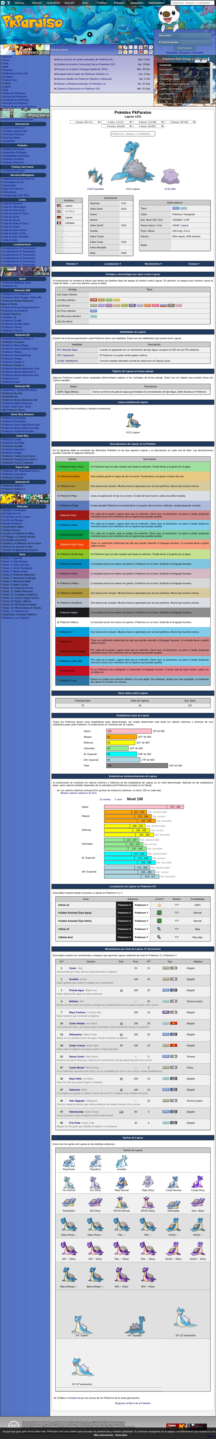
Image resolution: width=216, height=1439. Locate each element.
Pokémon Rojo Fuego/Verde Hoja (21, 424)
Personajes (166, 98)
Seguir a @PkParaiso (13, 39)
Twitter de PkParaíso (14, 93)
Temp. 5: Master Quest (15, 571)
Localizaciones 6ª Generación (19, 248)
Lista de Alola (10, 240)
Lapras (185, 225)
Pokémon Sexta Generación (18, 119)
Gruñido (74, 979)
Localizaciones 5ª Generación (19, 251)
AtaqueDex (137, 3)
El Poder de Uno (12, 513)
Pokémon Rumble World (16, 324)
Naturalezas (9, 192)
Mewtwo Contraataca (14, 510)
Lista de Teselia (11, 226)
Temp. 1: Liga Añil (12, 558)
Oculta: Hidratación (67, 360)
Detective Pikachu (13, 330)
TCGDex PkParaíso (14, 170)
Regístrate (171, 52)
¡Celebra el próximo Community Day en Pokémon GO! (85, 64)
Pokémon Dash (11, 381)
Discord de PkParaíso (15, 96)
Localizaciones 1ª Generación (19, 264)
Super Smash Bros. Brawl (17, 406)
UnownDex (9, 141)
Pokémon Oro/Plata (13, 442)
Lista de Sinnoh (11, 220)
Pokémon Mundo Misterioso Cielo (21, 368)
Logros (7, 86)
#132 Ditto (170, 187)
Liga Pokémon (167, 93)
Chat (5, 63)
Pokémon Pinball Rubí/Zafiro (18, 431)
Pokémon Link (11, 378)
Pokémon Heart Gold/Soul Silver (20, 348)
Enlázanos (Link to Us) (15, 73)
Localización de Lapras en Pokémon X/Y (133, 886)
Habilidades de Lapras (133, 332)
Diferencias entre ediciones (174, 84)
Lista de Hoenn (11, 216)
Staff (5, 66)
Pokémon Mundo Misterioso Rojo (21, 428)
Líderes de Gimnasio (171, 88)
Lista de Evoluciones (14, 210)
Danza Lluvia (76, 1056)
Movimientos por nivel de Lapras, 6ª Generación (133, 949)
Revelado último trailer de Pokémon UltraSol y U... (83, 74)
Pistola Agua (76, 990)
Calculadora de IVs (13, 182)
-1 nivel (118, 799)
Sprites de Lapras (133, 1137)
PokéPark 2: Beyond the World (19, 390)
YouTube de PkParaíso (15, 103)
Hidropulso (75, 1034)
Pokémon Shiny (11, 137)
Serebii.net (74, 1398)
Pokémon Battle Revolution (18, 403)
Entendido (121, 1435)
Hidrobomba (76, 1111)
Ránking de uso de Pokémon (18, 178)
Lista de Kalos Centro (14, 230)
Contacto (8, 76)
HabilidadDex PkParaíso (16, 155)
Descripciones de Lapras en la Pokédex (133, 444)
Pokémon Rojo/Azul (14, 449)
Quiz (85, 3)
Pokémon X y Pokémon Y (17, 294)
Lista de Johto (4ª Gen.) (16, 223)
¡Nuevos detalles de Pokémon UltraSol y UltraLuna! (84, 79)
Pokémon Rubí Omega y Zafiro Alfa (22, 297)
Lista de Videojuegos (14, 206)
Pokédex (119, 3)
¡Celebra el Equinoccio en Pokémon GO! (78, 88)
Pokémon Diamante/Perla (17, 355)
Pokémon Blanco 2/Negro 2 (18, 338)
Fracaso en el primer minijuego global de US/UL (82, 69)
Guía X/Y (69, 3)
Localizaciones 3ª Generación (19, 258)
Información (166, 69)
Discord (36, 3)
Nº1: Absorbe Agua (67, 349)
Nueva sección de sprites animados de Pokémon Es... (85, 59)
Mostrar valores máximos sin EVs (78, 793)
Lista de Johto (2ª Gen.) (16, 213)
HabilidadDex (156, 3)
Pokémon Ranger (12, 358)
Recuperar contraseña (191, 52)
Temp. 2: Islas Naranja (15, 561)
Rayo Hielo (75, 1078)
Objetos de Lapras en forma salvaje (132, 371)
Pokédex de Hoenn (170, 79)
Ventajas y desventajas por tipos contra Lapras (133, 274)
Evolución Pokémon (14, 134)
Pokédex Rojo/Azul (13, 162)
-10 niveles (105, 799)
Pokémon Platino (12, 352)
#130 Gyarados (96, 187)
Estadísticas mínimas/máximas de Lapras (133, 776)
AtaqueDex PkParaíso (15, 152)
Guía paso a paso (169, 74)
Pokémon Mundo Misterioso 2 (19, 372)
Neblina (73, 1001)
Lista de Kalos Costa (14, 233)
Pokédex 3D (9, 317)
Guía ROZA (53, 3)
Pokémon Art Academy (15, 310)
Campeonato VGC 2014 (16, 195)
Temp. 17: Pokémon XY (16, 611)
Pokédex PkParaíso (14, 149)
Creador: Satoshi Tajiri (15, 131)
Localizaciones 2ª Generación (19, 261)
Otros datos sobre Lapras (133, 693)
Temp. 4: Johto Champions (17, 568)
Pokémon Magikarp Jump (17, 282)
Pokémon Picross (12, 327)
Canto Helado (77, 1023)
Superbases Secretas (171, 103)
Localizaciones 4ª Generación (19, 254)
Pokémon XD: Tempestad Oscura (21, 471)
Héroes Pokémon (12, 523)
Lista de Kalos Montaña (16, 236)
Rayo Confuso (77, 1012)
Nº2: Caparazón (65, 355)
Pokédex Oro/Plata (13, 159)
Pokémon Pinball (12, 452)
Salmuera (74, 1089)
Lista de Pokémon (13, 203)
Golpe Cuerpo (77, 1045)
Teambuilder (9, 185)
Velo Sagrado (77, 1100)
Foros (6, 60)
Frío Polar (74, 1123)
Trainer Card (10, 80)
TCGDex (101, 3)
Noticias (20, 3)
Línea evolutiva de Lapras (133, 402)
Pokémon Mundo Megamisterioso (21, 307)
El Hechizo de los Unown (16, 516)
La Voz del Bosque (13, 520)
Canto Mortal (76, 1067)
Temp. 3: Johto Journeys (16, 564)
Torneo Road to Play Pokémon (19, 106)
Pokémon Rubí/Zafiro (14, 421)
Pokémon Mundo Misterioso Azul (21, 375)
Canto (72, 968)
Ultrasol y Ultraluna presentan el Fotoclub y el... (81, 83)
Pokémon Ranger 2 (13, 362)
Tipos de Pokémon (13, 188)
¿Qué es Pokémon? (14, 127)
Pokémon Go (10, 286)
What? (211, 1436)
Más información (103, 1435)
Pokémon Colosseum (14, 474)
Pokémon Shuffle (12, 320)
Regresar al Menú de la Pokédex (133, 1403)
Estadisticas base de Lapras (133, 715)
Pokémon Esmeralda (14, 418)
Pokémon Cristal (12, 439)
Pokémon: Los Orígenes (16, 617)
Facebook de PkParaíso (16, 100)
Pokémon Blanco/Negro (16, 345)
